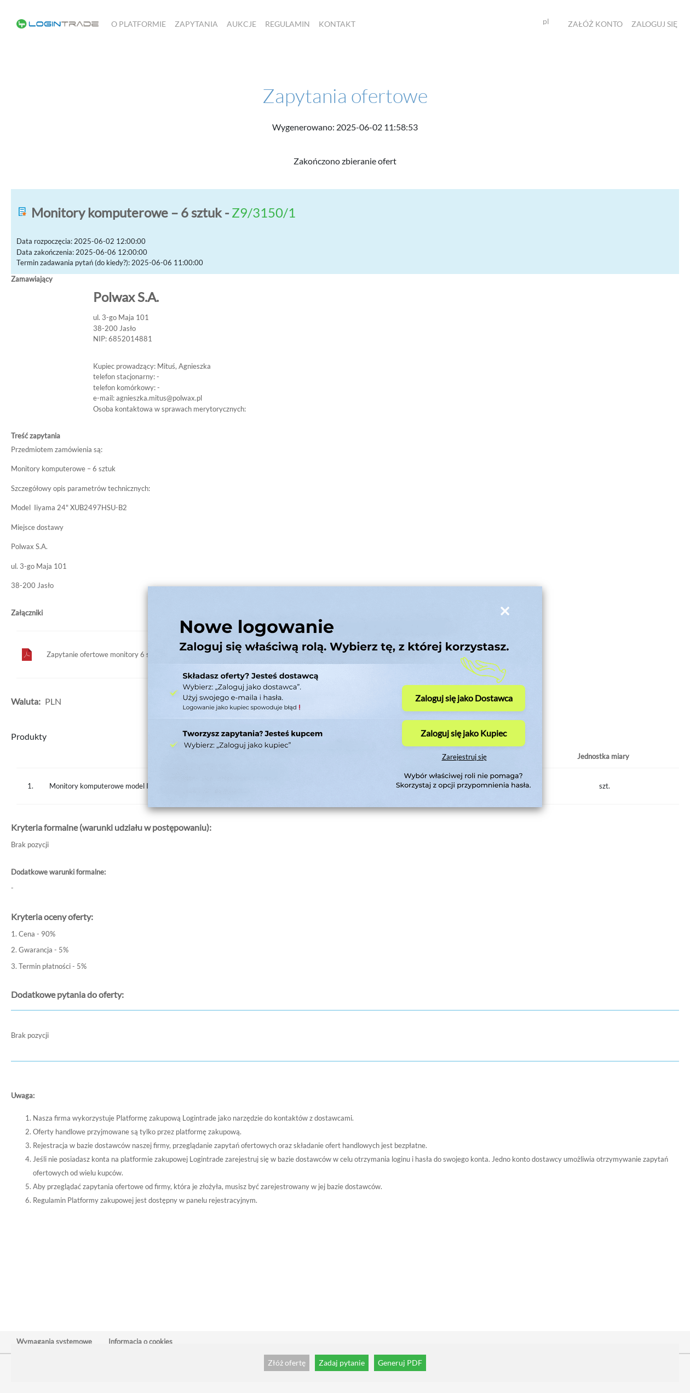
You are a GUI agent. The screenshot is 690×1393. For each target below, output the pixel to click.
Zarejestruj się (464, 757)
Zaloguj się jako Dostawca (464, 698)
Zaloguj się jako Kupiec (464, 733)
